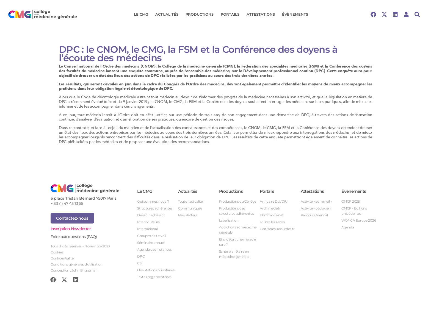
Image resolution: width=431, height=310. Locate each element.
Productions (201, 14)
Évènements (296, 14)
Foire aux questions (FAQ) (74, 236)
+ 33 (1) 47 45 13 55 (67, 203)
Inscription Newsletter (71, 228)
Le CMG (142, 14)
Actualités (168, 14)
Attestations (262, 14)
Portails (231, 14)
